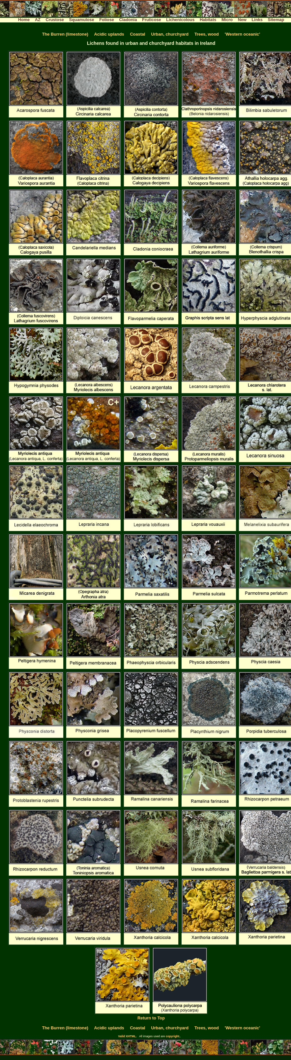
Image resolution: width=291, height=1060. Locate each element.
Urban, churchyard (170, 34)
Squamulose (81, 19)
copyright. (173, 1036)
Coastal (137, 34)
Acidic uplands (109, 34)
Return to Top (151, 1017)
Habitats (208, 19)
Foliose (106, 19)
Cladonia (128, 19)
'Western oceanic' (242, 34)
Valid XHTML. (127, 1036)
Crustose (54, 19)
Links (257, 19)
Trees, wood (206, 34)
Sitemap (276, 19)
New (242, 19)
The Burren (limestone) (65, 34)
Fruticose (151, 19)
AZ (38, 19)
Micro (227, 19)
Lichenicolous (180, 19)
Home (24, 19)
